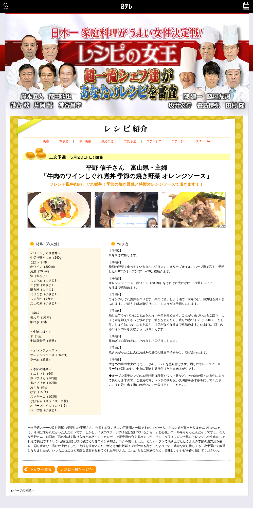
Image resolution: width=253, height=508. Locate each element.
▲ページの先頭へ (22, 490)
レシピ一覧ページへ (76, 469)
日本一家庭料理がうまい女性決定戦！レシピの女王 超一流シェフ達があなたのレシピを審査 (126, 64)
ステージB (178, 141)
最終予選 (107, 141)
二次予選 (130, 141)
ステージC (154, 141)
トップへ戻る (39, 469)
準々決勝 (85, 141)
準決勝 (63, 141)
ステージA (203, 141)
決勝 (46, 141)
